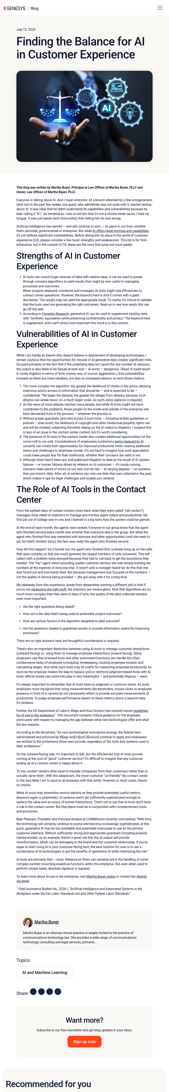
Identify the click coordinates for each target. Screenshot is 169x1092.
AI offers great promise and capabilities (120, 231)
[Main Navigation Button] (160, 8)
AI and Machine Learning (44, 972)
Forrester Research (55, 314)
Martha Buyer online (101, 876)
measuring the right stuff (48, 589)
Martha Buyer (46, 921)
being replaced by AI (129, 441)
